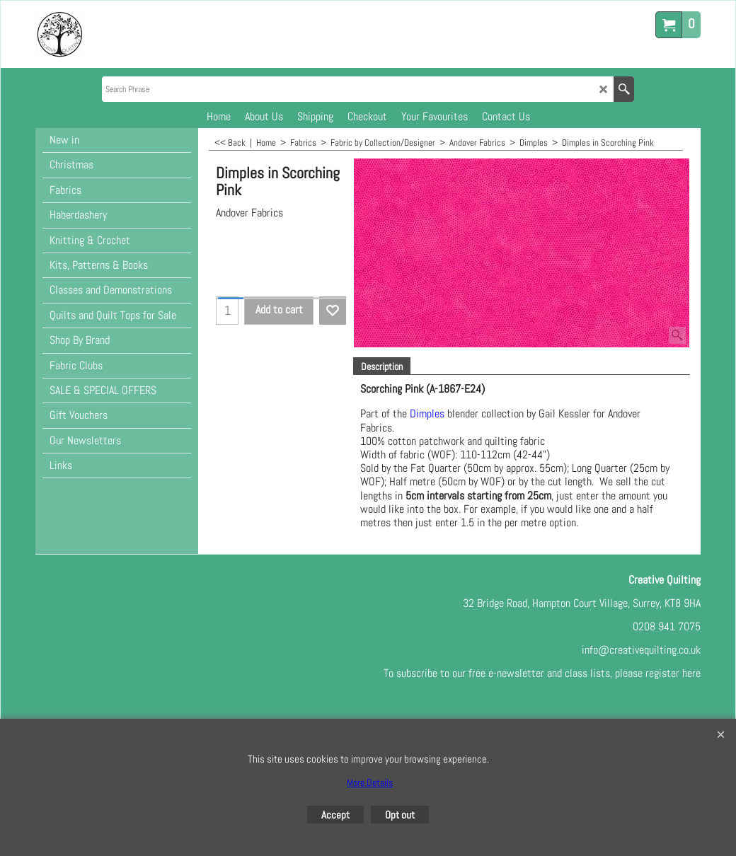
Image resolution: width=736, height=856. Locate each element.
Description (382, 366)
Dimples (427, 414)
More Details (370, 782)
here (691, 673)
